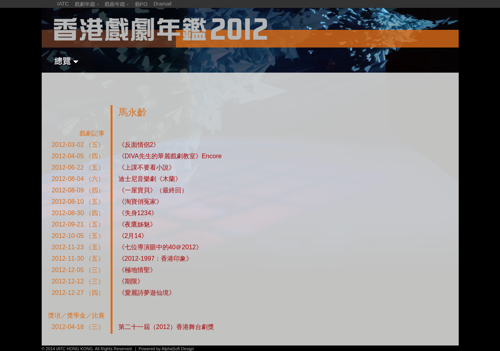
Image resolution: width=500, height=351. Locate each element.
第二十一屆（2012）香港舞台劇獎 (166, 327)
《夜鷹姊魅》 (137, 224)
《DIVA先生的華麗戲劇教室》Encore (170, 156)
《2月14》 (133, 235)
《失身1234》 (138, 213)
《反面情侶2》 (139, 144)
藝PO (141, 4)
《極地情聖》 (137, 270)
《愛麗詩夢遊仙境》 (146, 292)
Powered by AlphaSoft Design (166, 348)
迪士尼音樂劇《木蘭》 (149, 179)
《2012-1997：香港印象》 (155, 258)
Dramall (162, 4)
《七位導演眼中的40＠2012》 (160, 247)
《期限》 (131, 281)
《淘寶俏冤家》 (140, 201)
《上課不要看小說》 (146, 167)
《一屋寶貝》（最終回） (153, 190)
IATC (63, 4)
